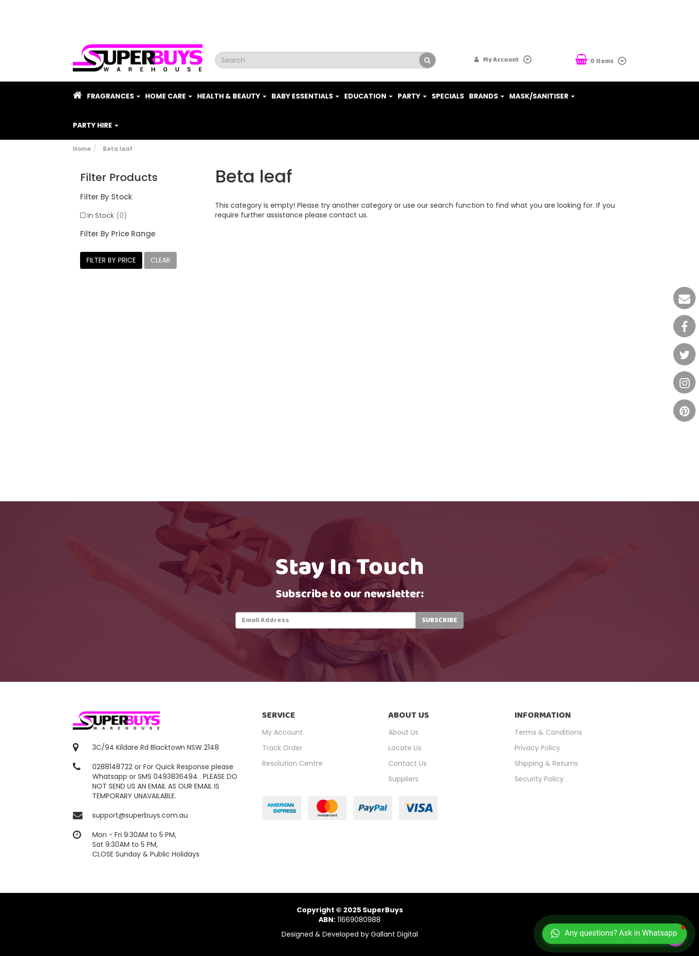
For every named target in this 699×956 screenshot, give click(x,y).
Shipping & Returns (546, 763)
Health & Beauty (231, 96)
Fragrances (113, 96)
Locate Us (404, 748)
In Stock (107, 215)
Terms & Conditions (548, 732)
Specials (448, 96)
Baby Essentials (305, 96)
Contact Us (407, 763)
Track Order (282, 748)
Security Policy (539, 779)
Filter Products (119, 177)
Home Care (168, 96)
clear (160, 260)
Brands (486, 96)
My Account (282, 732)
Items (595, 60)
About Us (403, 732)
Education (368, 96)
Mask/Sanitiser (542, 96)
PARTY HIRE (95, 125)
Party (412, 96)
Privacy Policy (537, 748)
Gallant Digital (394, 934)
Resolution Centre (292, 763)
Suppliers (403, 779)
